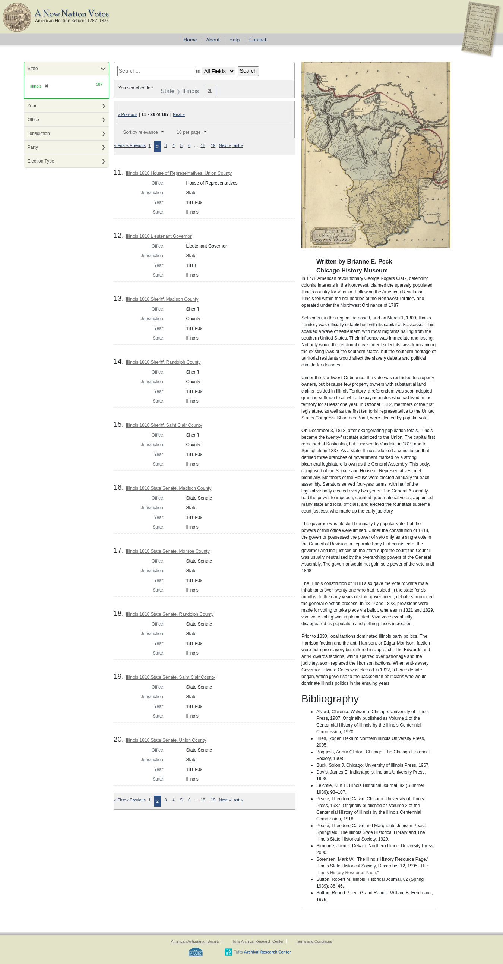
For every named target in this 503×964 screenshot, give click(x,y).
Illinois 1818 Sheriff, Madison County (162, 299)
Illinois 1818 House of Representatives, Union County (179, 173)
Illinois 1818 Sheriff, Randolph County (163, 362)
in (198, 71)
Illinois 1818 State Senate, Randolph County (170, 614)
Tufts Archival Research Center (258, 941)
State (33, 68)
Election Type (41, 161)
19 (213, 145)
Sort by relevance (140, 132)
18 (202, 145)
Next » (179, 114)
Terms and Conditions (314, 941)
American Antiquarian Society (195, 941)
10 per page (188, 132)
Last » (237, 145)
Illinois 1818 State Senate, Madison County (168, 488)
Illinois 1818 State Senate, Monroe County (168, 551)
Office (33, 119)
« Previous (127, 114)
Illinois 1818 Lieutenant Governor (159, 236)
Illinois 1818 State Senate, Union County (166, 740)
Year (32, 105)
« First (120, 145)
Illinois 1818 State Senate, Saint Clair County (170, 677)
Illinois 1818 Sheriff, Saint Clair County (164, 425)
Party (33, 147)
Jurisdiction (39, 133)
